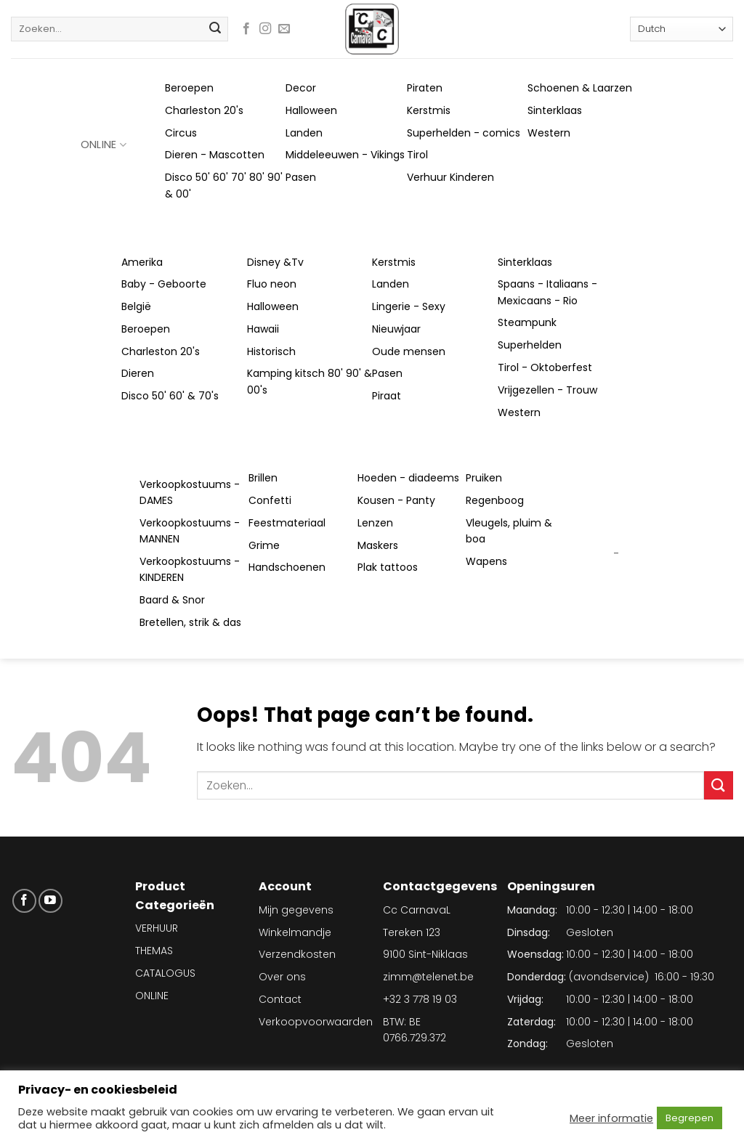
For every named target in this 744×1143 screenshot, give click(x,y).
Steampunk (527, 322)
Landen (304, 133)
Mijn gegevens (296, 910)
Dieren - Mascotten (214, 154)
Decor (301, 88)
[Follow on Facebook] (246, 29)
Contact (280, 999)
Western (548, 133)
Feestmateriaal (287, 523)
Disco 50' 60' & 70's (170, 396)
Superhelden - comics (463, 133)
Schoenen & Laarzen (579, 88)
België (136, 306)
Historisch (271, 351)
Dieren (137, 373)
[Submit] (215, 29)
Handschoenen (287, 567)
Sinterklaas (554, 110)
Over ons (282, 976)
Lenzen (375, 523)
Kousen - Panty (396, 500)
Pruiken (484, 478)
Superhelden (530, 345)
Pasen (301, 177)
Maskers (377, 545)
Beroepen (189, 88)
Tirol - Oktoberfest (545, 367)
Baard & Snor (172, 600)
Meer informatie (611, 1118)
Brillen (263, 478)
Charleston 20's (204, 110)
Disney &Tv (275, 262)
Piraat (386, 396)
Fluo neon (271, 284)
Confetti (269, 500)
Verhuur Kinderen (450, 177)
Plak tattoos (387, 567)
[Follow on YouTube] (50, 901)
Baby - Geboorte (163, 284)
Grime (264, 545)
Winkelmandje (295, 932)
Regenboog (495, 500)
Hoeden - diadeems (408, 478)
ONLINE (103, 144)
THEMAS (154, 950)
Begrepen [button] (689, 1118)
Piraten (424, 88)
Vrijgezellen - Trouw (547, 390)
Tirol (417, 154)
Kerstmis (428, 110)
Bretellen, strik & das (190, 622)
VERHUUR (156, 928)
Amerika (142, 262)
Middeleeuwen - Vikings (345, 154)
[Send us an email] (284, 29)
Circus (181, 133)
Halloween (311, 110)
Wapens (486, 561)
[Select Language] (681, 29)
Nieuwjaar (396, 329)
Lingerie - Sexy (408, 306)
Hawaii (263, 329)
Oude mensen (408, 351)
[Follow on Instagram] (265, 29)
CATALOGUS (165, 973)
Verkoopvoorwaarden (316, 1021)
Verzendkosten (297, 954)
